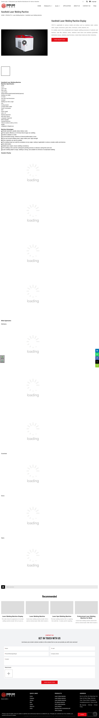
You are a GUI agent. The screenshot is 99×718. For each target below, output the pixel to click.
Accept (82, 714)
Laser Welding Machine (18, 15)
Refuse (92, 714)
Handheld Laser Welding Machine (34, 15)
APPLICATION (67, 6)
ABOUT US (77, 6)
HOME (39, 6)
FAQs (94, 6)
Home (31, 696)
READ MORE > (5, 699)
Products (32, 698)
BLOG (57, 6)
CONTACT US (86, 6)
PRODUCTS (47, 6)
